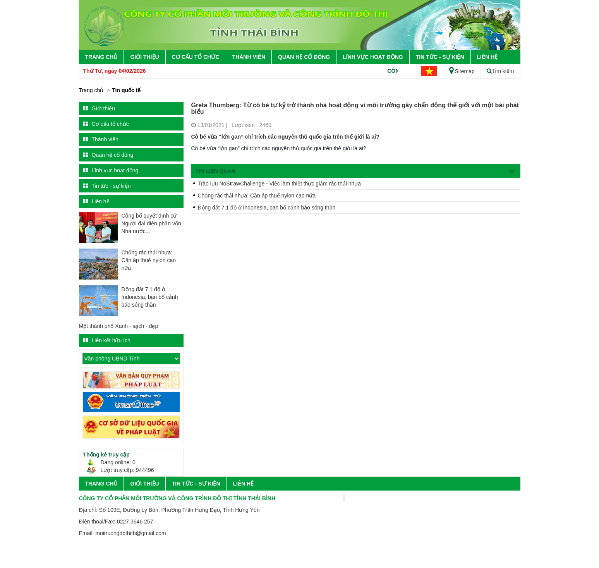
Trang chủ (101, 57)
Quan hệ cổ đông (304, 57)
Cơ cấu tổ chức (196, 57)
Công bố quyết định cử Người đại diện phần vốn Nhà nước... (151, 223)
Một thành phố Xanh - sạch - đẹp (118, 326)
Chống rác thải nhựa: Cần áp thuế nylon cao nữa (149, 260)
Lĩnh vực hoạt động (373, 57)
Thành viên (249, 57)
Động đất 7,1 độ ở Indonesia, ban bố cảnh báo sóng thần (150, 297)
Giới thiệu (144, 57)
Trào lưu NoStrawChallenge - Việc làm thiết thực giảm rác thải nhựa (279, 183)
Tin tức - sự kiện (440, 57)
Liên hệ (487, 57)
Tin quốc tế (126, 90)
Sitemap (461, 71)
